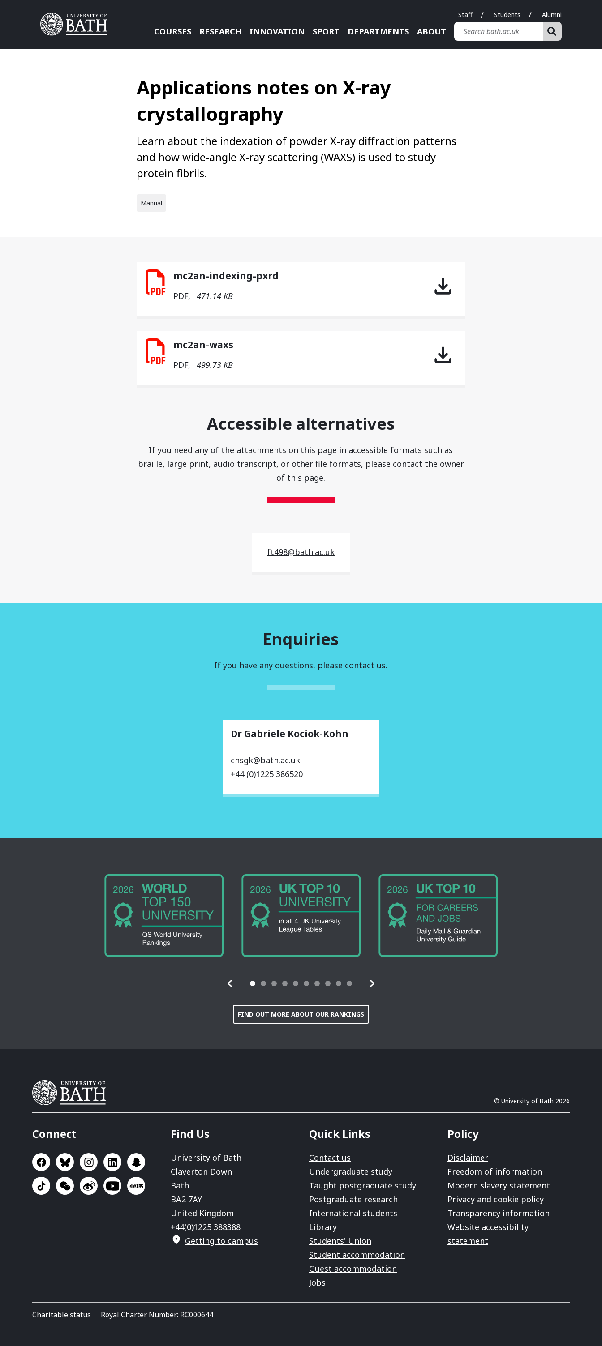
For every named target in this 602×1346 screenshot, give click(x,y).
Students (507, 14)
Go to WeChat (65, 1186)
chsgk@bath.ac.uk (265, 760)
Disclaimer (467, 1157)
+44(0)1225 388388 (206, 1227)
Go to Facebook (41, 1162)
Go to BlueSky (65, 1162)
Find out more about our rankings (301, 1014)
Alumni (552, 14)
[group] (164, 915)
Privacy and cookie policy (495, 1199)
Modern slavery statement (498, 1185)
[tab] (252, 983)
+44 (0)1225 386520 (267, 774)
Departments (378, 31)
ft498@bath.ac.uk (301, 552)
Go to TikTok (41, 1186)
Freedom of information (494, 1171)
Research (220, 31)
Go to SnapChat (136, 1162)
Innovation (277, 31)
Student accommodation (357, 1254)
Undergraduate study (350, 1171)
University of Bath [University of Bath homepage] (77, 24)
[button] (230, 983)
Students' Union (340, 1240)
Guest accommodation (353, 1268)
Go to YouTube (112, 1186)
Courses (172, 31)
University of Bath (72, 1092)
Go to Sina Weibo (89, 1186)
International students (353, 1213)
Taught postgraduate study (362, 1185)
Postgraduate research (353, 1199)
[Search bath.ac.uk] (498, 31)
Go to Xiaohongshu (136, 1186)
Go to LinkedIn (112, 1162)
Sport (326, 31)
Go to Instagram (89, 1162)
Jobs (317, 1282)
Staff (465, 14)
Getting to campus (221, 1240)
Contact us (330, 1157)
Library (323, 1227)
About (431, 31)
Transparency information (498, 1213)
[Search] (552, 31)
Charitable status (61, 1315)
